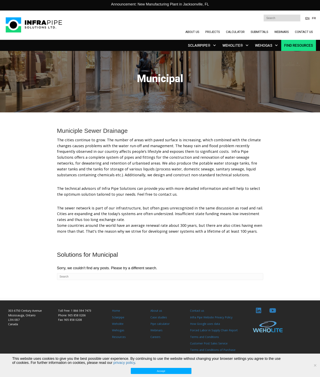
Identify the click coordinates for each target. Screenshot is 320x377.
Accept (161, 371)
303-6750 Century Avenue (25, 311)
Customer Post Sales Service (209, 343)
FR (314, 18)
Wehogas (118, 330)
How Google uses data (205, 324)
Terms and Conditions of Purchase (213, 350)
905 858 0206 (77, 315)
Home (116, 311)
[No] (315, 365)
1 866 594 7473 (81, 311)
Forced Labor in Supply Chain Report (214, 330)
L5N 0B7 (14, 320)
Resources (119, 337)
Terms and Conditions (204, 337)
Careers (155, 337)
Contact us (197, 311)
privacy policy (124, 363)
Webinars (156, 330)
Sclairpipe (118, 317)
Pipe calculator (160, 324)
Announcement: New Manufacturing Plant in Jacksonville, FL (160, 4)
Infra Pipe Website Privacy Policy (211, 317)
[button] (214, 45)
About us (156, 311)
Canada (13, 324)
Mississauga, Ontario (22, 315)
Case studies (158, 317)
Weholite (118, 324)
